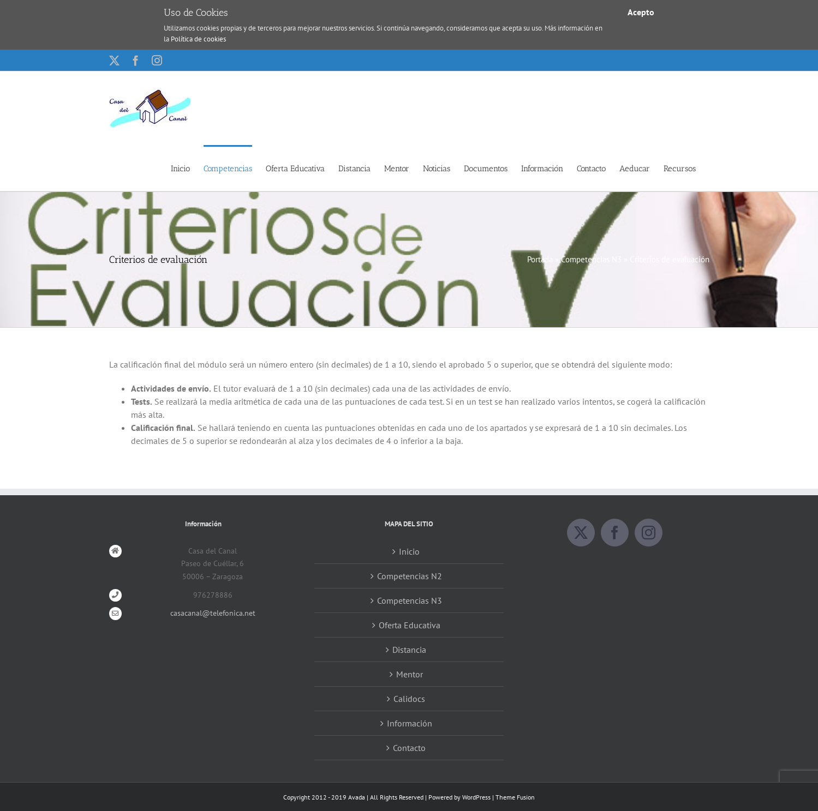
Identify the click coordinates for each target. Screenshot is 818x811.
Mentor (409, 674)
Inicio (409, 551)
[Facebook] (615, 533)
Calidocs (409, 698)
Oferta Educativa (409, 625)
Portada (540, 259)
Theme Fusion (515, 797)
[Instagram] (648, 533)
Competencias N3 (591, 259)
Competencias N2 (409, 575)
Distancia (409, 649)
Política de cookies (198, 39)
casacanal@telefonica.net (212, 613)
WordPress (476, 797)
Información (409, 723)
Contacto (409, 747)
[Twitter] (581, 533)
